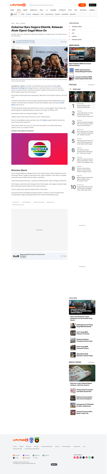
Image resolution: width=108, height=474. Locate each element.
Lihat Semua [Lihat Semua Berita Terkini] (91, 362)
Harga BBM (73, 298)
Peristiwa (28, 14)
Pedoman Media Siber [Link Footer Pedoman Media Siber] (46, 446)
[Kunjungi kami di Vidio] (75, 457)
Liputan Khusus (49, 14)
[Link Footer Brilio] (36, 458)
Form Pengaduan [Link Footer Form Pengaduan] (66, 446)
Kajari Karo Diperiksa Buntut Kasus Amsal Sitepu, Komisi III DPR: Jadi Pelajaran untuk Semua (85, 161)
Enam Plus (33, 10)
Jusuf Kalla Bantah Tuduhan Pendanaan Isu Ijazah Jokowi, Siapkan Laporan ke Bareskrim (85, 115)
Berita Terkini (75, 362)
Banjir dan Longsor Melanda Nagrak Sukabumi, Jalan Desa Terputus (81, 384)
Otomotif (62, 10)
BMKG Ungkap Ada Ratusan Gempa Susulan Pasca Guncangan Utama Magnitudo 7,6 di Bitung (85, 180)
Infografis (57, 14)
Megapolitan (36, 14)
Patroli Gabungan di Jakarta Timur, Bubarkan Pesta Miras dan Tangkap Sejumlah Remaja (85, 134)
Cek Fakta (83, 10)
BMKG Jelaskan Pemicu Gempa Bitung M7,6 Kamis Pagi (83, 71)
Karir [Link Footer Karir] (84, 446)
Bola (41, 10)
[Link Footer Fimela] (16, 458)
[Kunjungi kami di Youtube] (78, 457)
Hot (76, 10)
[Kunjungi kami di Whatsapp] (89, 457)
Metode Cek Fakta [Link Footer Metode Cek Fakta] (17, 449)
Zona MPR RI (65, 14)
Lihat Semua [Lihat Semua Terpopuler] (91, 84)
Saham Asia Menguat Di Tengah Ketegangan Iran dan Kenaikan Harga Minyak (81, 318)
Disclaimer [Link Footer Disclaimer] (28, 446)
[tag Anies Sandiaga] (26, 202)
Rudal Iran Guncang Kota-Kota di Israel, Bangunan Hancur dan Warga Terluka (85, 398)
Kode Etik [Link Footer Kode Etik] (36, 446)
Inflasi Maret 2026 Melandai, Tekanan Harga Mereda (84, 355)
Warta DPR (72, 14)
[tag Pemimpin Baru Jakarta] (18, 205)
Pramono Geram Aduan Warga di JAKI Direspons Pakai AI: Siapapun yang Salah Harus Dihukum (84, 170)
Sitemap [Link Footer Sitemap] (57, 446)
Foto (70, 10)
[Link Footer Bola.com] (36, 455)
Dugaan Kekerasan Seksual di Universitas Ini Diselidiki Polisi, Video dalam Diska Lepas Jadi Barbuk (85, 189)
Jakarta (45, 120)
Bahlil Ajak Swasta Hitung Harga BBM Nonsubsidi (84, 325)
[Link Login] (92, 5)
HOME (12, 10)
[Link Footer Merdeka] (26, 455)
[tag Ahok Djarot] (16, 202)
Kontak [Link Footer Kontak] (15, 446)
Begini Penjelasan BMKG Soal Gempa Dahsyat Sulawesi (80, 64)
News (19, 10)
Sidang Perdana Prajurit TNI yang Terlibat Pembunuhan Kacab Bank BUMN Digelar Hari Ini (85, 143)
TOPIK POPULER (74, 23)
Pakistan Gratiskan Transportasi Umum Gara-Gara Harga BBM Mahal (84, 341)
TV (47, 10)
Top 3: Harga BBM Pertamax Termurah (82, 333)
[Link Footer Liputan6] (20, 440)
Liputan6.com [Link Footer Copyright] (25, 462)
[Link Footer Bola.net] (46, 455)
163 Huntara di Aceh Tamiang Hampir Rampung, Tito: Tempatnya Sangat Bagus (85, 152)
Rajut (42, 14)
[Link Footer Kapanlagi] (26, 458)
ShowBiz (53, 10)
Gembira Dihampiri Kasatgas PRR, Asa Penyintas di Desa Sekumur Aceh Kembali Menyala (85, 124)
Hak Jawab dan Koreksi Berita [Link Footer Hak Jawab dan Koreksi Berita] (32, 449)
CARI (82, 5)
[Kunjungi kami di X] (84, 457)
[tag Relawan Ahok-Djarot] (39, 202)
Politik (22, 14)
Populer (72, 85)
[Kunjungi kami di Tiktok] (92, 457)
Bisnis (25, 10)
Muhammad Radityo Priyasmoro (26, 41)
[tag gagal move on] (50, 202)
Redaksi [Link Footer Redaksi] (21, 446)
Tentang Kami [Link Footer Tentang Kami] (76, 446)
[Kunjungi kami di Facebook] (81, 457)
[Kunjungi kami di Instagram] (87, 457)
